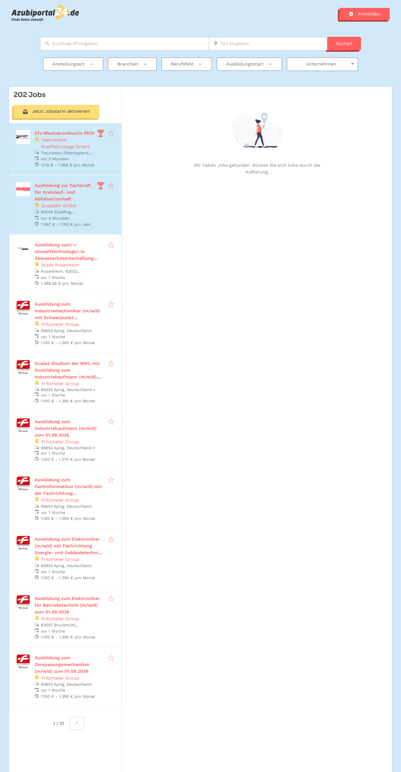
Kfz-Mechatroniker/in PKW (64, 133)
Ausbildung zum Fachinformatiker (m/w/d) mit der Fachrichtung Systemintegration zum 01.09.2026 (68, 493)
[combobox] (124, 44)
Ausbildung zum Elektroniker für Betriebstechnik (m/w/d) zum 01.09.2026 (67, 605)
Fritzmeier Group (60, 324)
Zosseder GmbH (59, 205)
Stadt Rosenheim (60, 265)
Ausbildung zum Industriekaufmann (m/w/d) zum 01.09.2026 (66, 428)
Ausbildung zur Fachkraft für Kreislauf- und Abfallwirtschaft (63, 192)
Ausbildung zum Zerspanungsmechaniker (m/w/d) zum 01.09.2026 (62, 664)
